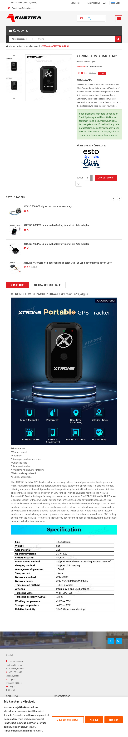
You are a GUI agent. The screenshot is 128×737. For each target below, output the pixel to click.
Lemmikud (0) (92, 3)
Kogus (80, 178)
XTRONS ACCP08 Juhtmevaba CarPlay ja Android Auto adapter (56, 225)
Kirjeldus (17, 285)
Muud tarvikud (16, 46)
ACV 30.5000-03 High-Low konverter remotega (48, 206)
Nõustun (113, 720)
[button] (64, 30)
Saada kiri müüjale (86, 61)
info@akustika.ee (14, 683)
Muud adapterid (33, 46)
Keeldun (94, 720)
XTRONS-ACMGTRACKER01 (55, 46)
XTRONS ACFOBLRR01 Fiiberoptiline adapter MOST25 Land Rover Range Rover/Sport (68, 262)
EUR (105, 3)
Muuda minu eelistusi (68, 720)
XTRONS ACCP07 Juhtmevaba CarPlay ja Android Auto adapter (56, 244)
